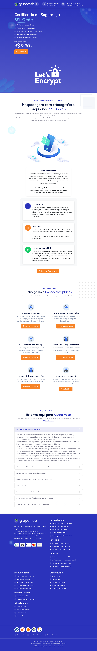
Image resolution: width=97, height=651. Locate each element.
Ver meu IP (20, 616)
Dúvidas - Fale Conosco (48, 271)
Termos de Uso (21, 635)
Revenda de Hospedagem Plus (61, 546)
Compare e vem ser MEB (59, 588)
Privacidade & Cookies (36, 635)
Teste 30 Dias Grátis (22, 596)
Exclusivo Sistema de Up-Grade (61, 549)
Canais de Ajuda (21, 606)
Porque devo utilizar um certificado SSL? (31, 473)
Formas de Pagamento (58, 582)
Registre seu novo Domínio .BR (61, 557)
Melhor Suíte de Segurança (24, 588)
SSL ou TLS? (21, 486)
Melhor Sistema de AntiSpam (25, 585)
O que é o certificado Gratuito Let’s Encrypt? (32, 467)
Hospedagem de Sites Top (59, 529)
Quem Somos (56, 576)
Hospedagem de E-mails (59, 533)
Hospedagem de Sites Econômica (62, 523)
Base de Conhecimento (23, 610)
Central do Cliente (22, 613)
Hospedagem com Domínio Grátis (62, 536)
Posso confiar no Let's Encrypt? (27, 492)
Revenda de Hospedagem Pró (61, 543)
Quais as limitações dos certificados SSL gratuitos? (35, 479)
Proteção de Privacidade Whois (61, 563)
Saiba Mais (66, 389)
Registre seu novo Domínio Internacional (64, 560)
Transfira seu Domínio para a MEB (61, 566)
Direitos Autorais (52, 635)
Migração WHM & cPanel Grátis (26, 599)
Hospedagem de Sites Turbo (60, 526)
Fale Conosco (49, 421)
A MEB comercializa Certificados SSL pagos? (32, 504)
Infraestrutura (56, 579)
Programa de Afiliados (58, 585)
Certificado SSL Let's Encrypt (25, 582)
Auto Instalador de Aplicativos (25, 576)
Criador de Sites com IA (23, 579)
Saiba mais (21, 51)
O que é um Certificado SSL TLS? (28, 429)
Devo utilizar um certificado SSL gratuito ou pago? (35, 498)
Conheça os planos (30, 326)
